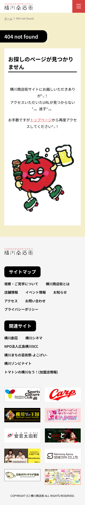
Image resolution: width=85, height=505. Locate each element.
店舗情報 (11, 292)
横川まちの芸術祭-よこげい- (25, 354)
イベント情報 (35, 292)
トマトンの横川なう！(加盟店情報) (31, 372)
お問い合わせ (35, 300)
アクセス (11, 300)
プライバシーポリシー (21, 309)
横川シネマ (33, 337)
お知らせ (60, 292)
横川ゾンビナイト (18, 363)
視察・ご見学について (21, 283)
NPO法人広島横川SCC (21, 346)
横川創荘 (11, 337)
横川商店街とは (58, 283)
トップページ (41, 119)
